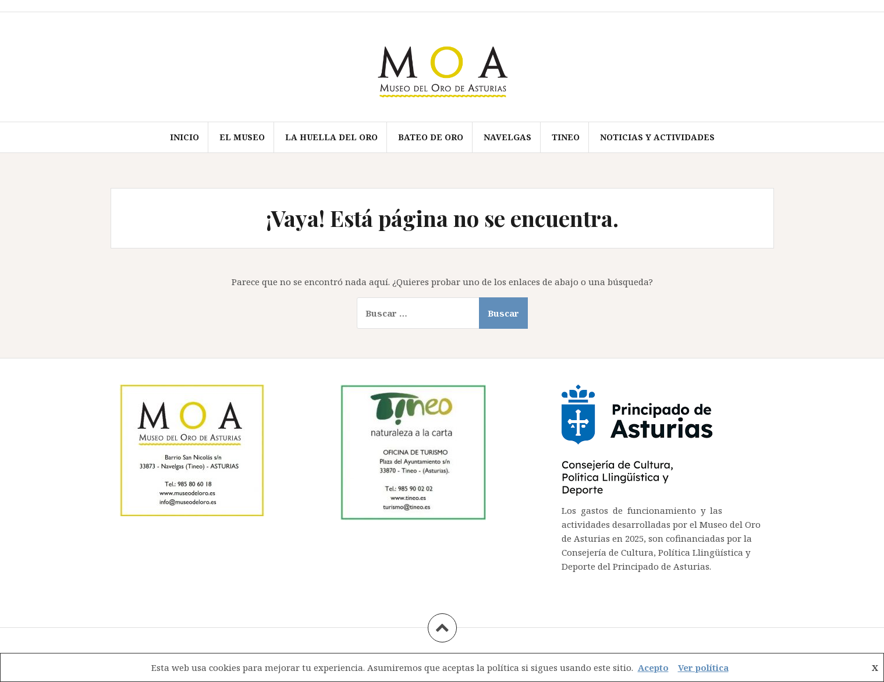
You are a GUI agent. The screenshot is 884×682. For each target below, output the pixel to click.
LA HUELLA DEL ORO (331, 137)
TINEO (566, 137)
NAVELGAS (507, 137)
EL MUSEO (242, 137)
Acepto (653, 667)
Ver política (703, 667)
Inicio (184, 137)
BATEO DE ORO (430, 137)
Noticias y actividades (657, 137)
